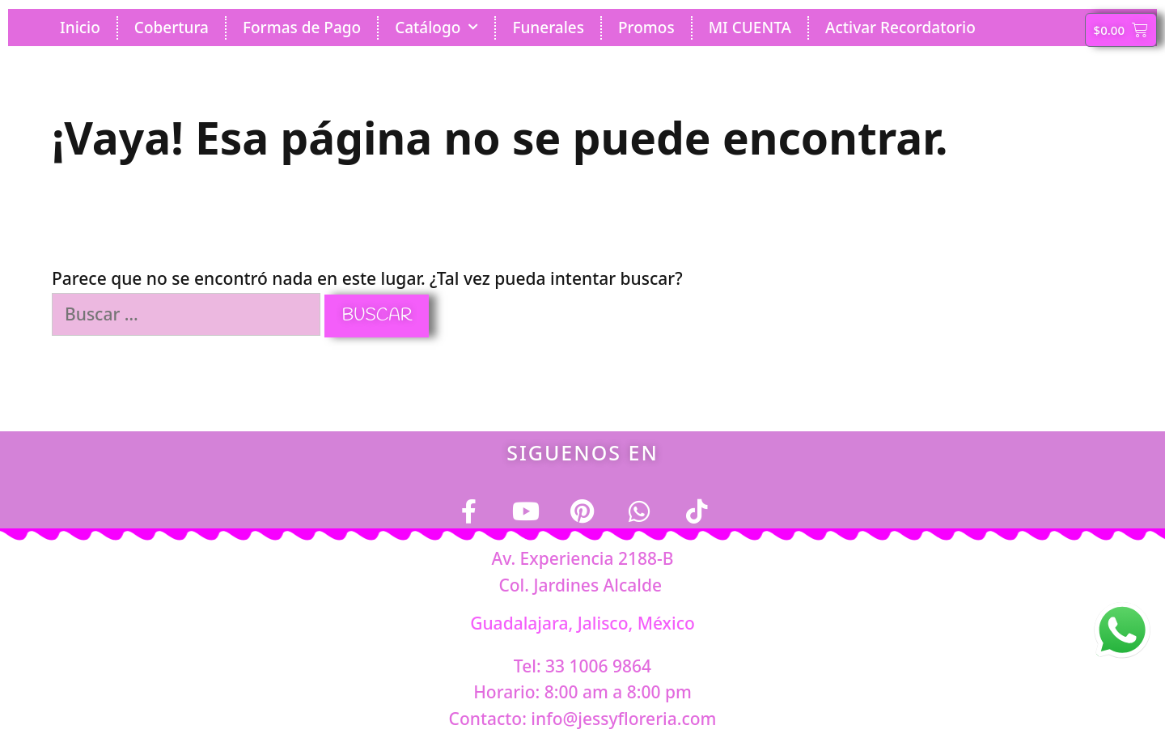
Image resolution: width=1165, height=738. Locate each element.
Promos (646, 27)
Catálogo (436, 27)
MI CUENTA (750, 27)
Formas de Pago (302, 27)
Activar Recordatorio (900, 27)
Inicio (80, 27)
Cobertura (171, 27)
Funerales (548, 27)
